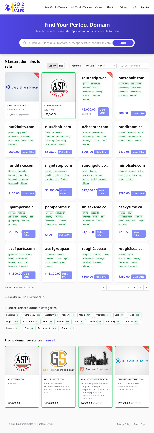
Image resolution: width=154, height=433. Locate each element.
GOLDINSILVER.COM (54, 379)
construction (136, 87)
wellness (21, 213)
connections (101, 136)
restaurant (123, 262)
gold (84, 171)
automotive (51, 144)
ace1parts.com (21, 248)
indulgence (51, 224)
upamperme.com (23, 206)
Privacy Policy (123, 424)
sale (129, 175)
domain (22, 171)
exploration (88, 91)
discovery (97, 262)
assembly (123, 91)
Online (63, 322)
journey (99, 91)
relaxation (13, 217)
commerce (50, 254)
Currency (113, 322)
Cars (29, 328)
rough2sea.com (132, 248)
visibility (86, 262)
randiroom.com (132, 126)
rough (85, 254)
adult (130, 213)
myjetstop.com (58, 165)
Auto (79, 322)
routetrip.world (95, 77)
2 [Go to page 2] (115, 287)
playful (141, 220)
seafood (122, 266)
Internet (132, 322)
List (61, 65)
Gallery (52, 65)
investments (88, 175)
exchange (87, 140)
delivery (137, 258)
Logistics (12, 315)
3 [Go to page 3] (122, 287)
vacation (86, 87)
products (95, 213)
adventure (95, 83)
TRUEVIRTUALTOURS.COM (131, 379)
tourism (86, 95)
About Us (111, 7)
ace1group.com (59, 248)
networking (88, 136)
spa (31, 217)
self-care (25, 220)
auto (20, 262)
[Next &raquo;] (146, 287)
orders (12, 262)
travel (95, 87)
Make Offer (102, 111)
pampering (14, 220)
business (86, 132)
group (62, 262)
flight (67, 175)
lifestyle (58, 217)
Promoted (76, 65)
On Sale (90, 65)
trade (93, 179)
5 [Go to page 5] (134, 287)
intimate (138, 217)
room (129, 140)
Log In (134, 7)
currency (102, 179)
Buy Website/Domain (56, 7)
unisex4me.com (96, 206)
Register (145, 7)
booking (49, 175)
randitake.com (21, 165)
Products (103, 315)
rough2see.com (95, 248)
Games (67, 328)
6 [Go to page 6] (140, 287)
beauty (24, 217)
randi (121, 140)
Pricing (123, 7)
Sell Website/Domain (81, 7)
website (12, 175)
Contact (99, 7)
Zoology (51, 315)
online (122, 132)
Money (68, 315)
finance (92, 171)
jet (57, 179)
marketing (23, 175)
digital (140, 132)
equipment (21, 132)
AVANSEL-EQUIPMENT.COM (94, 379)
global (85, 83)
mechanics (135, 91)
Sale (119, 315)
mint (121, 179)
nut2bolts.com (21, 126)
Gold (48, 322)
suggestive (131, 220)
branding (24, 179)
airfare (59, 175)
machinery (61, 140)
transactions (25, 254)
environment (125, 258)
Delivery (95, 322)
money (99, 175)
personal (13, 179)
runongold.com (95, 165)
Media (85, 315)
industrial (123, 87)
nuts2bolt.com (58, 126)
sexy (121, 220)
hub (104, 140)
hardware (123, 83)
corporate (97, 132)
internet (131, 132)
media (122, 136)
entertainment (125, 217)
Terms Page (140, 424)
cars (27, 262)
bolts (31, 140)
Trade (134, 315)
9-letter (86, 99)
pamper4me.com (60, 206)
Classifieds (31, 322)
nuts (24, 140)
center (97, 140)
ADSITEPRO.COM (52, 105)
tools (11, 132)
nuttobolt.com (131, 77)
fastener (123, 95)
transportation (60, 171)
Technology (32, 315)
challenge (100, 258)
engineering (136, 83)
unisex (99, 220)
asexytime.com (132, 206)
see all (50, 340)
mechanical (14, 140)
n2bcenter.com (95, 126)
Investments (47, 328)
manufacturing (63, 136)
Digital (12, 322)
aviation (49, 179)
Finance (13, 328)
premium (96, 95)
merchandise (88, 220)
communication (134, 136)
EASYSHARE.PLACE (16, 105)
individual (13, 183)
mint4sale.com (132, 165)
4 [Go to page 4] (128, 287)
